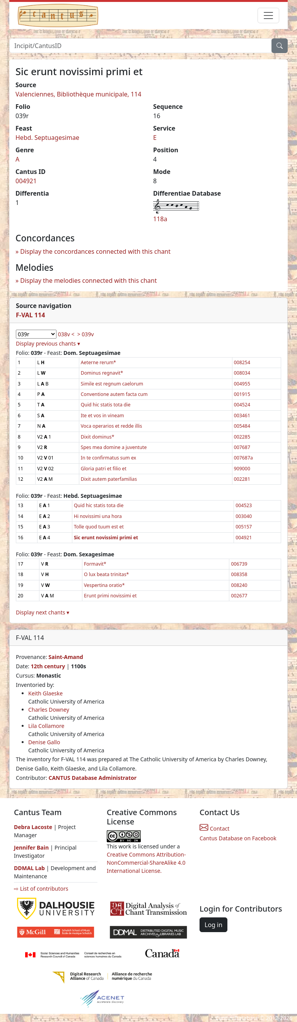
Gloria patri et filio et (103, 468)
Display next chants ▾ (42, 612)
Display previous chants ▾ (48, 343)
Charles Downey (48, 709)
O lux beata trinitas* (106, 574)
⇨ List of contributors (41, 888)
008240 (239, 585)
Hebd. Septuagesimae (47, 137)
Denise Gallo (44, 742)
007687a (243, 457)
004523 (244, 505)
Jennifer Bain (32, 847)
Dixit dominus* (97, 437)
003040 (244, 516)
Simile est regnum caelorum (112, 383)
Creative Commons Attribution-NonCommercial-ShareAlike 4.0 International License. (146, 862)
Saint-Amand (65, 657)
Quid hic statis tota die (106, 404)
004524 (242, 404)
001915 (242, 394)
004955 (242, 383)
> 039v (85, 334)
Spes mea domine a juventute (114, 447)
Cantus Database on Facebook (238, 838)
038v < (66, 334)
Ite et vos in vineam (102, 415)
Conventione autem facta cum (114, 394)
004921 (26, 181)
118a (160, 219)
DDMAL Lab (29, 868)
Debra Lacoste (33, 827)
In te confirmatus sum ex (108, 457)
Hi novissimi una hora (98, 516)
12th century (48, 666)
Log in (213, 924)
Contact (214, 828)
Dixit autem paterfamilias (109, 479)
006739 (239, 564)
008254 (242, 362)
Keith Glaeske (45, 693)
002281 (242, 479)
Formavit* (95, 564)
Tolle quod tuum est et (99, 526)
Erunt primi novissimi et (110, 595)
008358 (239, 574)
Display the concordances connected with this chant (95, 251)
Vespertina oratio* (104, 585)
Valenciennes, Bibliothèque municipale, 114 (78, 94)
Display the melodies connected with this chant (88, 280)
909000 (242, 468)
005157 (244, 526)
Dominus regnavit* (102, 373)
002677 (239, 595)
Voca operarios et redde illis (111, 426)
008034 (242, 373)
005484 (242, 426)
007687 (242, 447)
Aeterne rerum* (98, 362)
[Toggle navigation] (268, 15)
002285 (242, 437)
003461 (242, 415)
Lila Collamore (46, 726)
